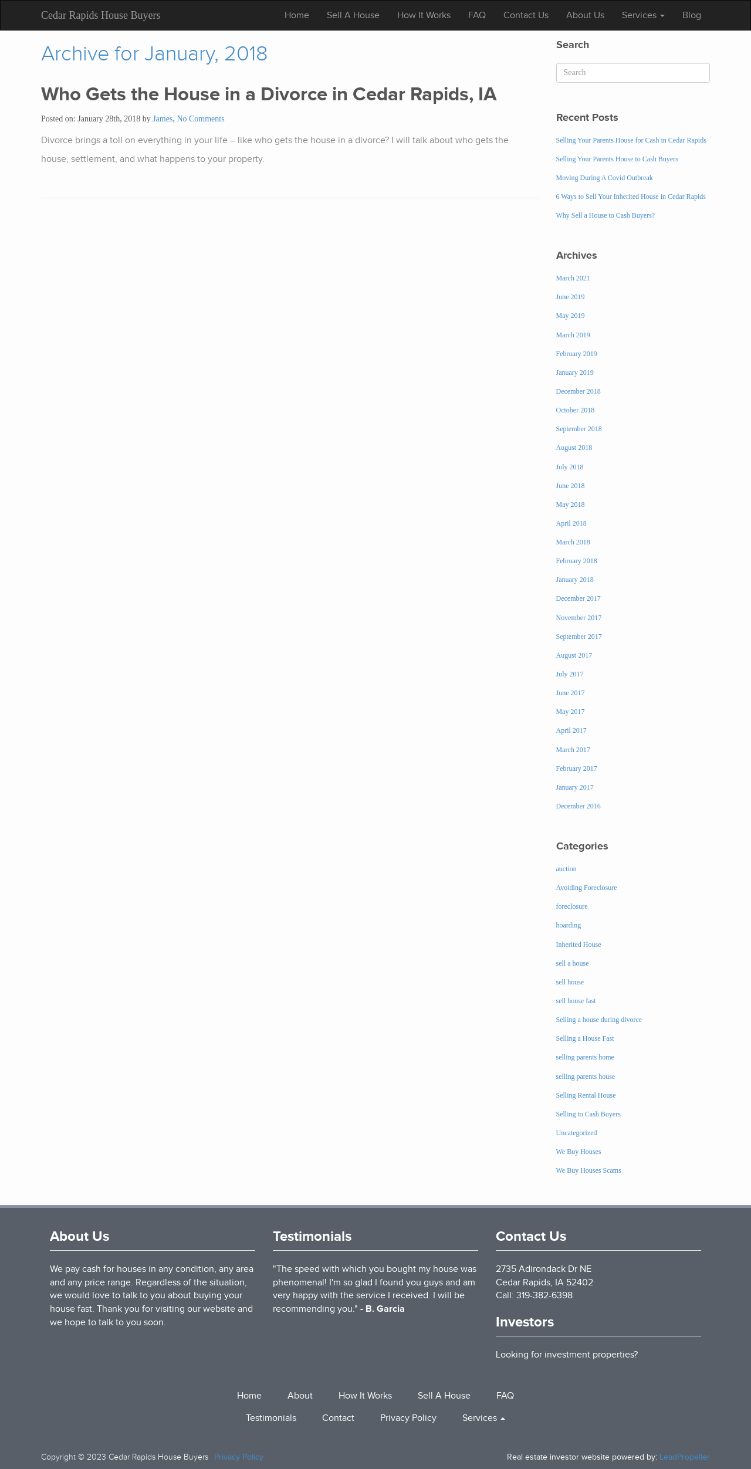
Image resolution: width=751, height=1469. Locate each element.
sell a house (572, 963)
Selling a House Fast (585, 1038)
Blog (691, 15)
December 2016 (578, 806)
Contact (338, 1418)
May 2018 (570, 504)
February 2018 (576, 561)
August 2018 (574, 448)
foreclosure (572, 906)
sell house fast (576, 1001)
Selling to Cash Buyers (588, 1114)
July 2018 (570, 467)
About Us (585, 15)
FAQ (477, 15)
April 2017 (571, 730)
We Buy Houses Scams (588, 1170)
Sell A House (353, 15)
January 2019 (575, 372)
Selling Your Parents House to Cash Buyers (617, 159)
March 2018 (573, 542)
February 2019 (576, 354)
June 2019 (570, 297)
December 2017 (578, 598)
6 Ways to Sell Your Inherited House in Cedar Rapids (631, 196)
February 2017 (576, 768)
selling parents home (585, 1057)
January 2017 (575, 787)
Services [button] (643, 15)
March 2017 (573, 750)
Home (297, 15)
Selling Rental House (586, 1095)
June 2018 (570, 486)
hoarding (568, 925)
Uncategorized (576, 1133)
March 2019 (573, 335)
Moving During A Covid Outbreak (604, 178)
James (162, 118)
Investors (525, 1321)
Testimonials (312, 1236)
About (300, 1395)
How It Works (424, 15)
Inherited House (578, 944)
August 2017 (574, 655)
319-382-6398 (544, 1295)
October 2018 (575, 410)
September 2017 (579, 636)
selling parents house (585, 1076)
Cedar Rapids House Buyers (100, 15)
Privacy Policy (408, 1418)
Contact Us (526, 15)
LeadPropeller (684, 1457)
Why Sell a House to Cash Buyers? (605, 215)
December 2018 (578, 391)
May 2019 (570, 316)
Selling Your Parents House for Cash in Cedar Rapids (631, 140)
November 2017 (579, 618)
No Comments (200, 118)
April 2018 (571, 523)
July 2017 (570, 674)
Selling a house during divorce (599, 1020)
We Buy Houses (578, 1152)
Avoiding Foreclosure (586, 888)
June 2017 (570, 693)
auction (566, 869)
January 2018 (575, 580)
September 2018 (579, 429)
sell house (570, 982)
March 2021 (573, 278)
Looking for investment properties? (567, 1354)
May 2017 (570, 712)
